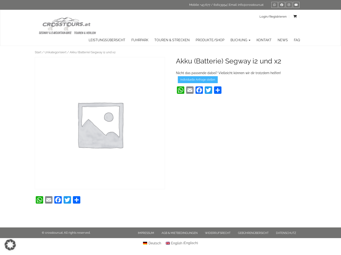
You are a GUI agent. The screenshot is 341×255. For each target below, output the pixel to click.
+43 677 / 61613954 (213, 4)
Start (38, 52)
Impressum (146, 233)
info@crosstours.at (250, 4)
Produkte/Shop (210, 40)
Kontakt (264, 40)
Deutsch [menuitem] (155, 243)
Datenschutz (286, 233)
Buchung (240, 40)
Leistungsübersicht (107, 40)
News (283, 40)
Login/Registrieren (273, 16)
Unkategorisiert (55, 52)
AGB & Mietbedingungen (180, 233)
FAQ (297, 40)
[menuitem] (152, 243)
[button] (10, 245)
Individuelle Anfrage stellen (197, 79)
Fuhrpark (139, 40)
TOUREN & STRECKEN (172, 40)
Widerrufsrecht (218, 233)
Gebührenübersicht (253, 233)
